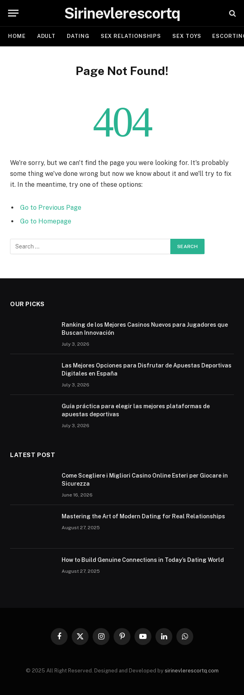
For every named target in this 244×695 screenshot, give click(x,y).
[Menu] (13, 13)
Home (17, 36)
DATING (78, 36)
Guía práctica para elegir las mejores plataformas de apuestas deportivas (136, 410)
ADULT (46, 36)
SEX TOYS (186, 36)
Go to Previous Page (50, 207)
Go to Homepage (45, 221)
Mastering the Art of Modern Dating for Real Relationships (143, 516)
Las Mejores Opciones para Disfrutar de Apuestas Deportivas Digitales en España (147, 369)
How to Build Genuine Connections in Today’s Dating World (143, 560)
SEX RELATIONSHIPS (131, 36)
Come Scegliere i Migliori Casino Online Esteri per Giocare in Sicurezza (145, 479)
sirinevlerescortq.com (192, 671)
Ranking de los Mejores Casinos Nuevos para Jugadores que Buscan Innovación (145, 328)
